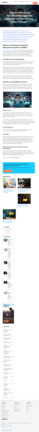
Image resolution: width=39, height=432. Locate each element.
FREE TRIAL (8, 231)
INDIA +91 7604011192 (9, 426)
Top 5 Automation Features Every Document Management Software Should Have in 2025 (10, 295)
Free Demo (35, 3)
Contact (35, 1)
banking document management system (7, 335)
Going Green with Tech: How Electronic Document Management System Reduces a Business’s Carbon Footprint (10, 253)
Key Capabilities (21, 1)
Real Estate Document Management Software (7, 394)
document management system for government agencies (7, 347)
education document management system (7, 357)
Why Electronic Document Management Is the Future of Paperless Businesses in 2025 (10, 284)
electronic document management (10, 50)
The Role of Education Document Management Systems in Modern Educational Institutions (10, 264)
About (32, 1)
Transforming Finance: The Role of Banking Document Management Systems (10, 242)
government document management (6, 377)
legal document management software (6, 384)
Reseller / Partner (29, 406)
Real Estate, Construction (6, 415)
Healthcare (3, 406)
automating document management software (7, 330)
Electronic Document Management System (7, 365)
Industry (15, 1)
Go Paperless (8, 170)
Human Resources (5, 417)
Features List (28, 404)
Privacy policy (16, 409)
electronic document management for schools (7, 361)
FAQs (15, 406)
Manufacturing (4, 404)
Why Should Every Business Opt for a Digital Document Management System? (10, 275)
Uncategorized (6, 397)
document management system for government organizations (7, 352)
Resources (27, 1)
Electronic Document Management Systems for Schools (7, 369)
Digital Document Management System (7, 338)
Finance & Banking (5, 412)
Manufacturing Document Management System (7, 389)
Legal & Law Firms (5, 414)
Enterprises (3, 409)
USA (4, 426)
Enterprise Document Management (7, 373)
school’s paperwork (6, 130)
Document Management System (7, 342)
